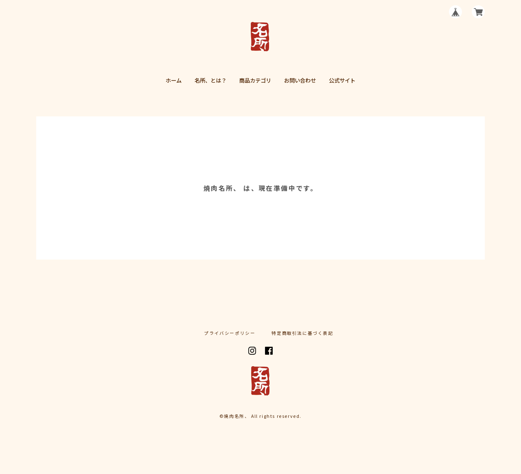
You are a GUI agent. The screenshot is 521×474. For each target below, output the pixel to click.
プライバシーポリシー (229, 333)
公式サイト (342, 80)
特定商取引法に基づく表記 (302, 333)
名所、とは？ (210, 80)
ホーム (174, 80)
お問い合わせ (300, 80)
